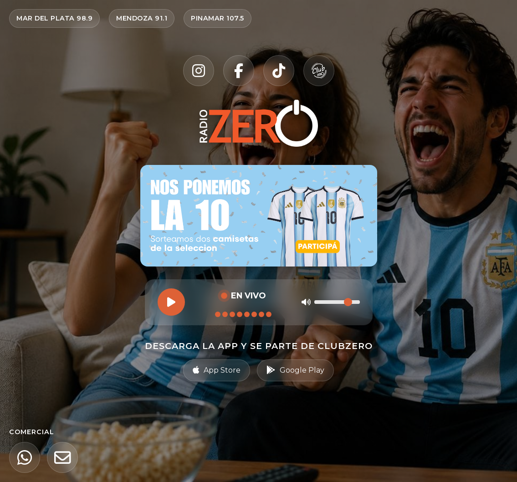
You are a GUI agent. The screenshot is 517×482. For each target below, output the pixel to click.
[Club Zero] (318, 70)
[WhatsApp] (24, 457)
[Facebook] (238, 70)
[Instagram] (198, 70)
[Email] (62, 457)
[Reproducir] (171, 302)
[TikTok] (278, 70)
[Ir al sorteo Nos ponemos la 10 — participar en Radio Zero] (258, 216)
